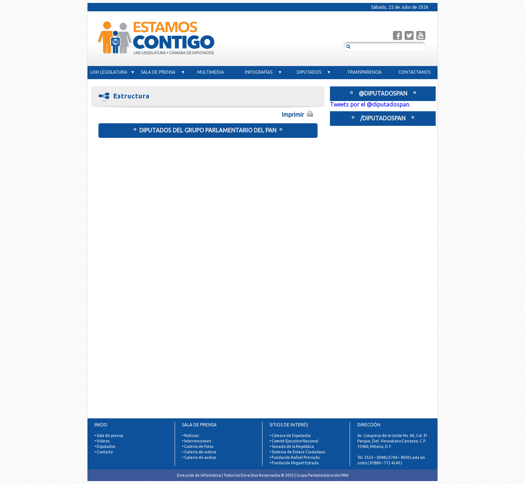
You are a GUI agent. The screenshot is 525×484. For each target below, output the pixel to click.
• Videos (101, 441)
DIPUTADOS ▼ (314, 72)
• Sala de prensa (108, 435)
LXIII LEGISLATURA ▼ (112, 72)
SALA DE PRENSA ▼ (163, 72)
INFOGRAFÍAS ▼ (263, 72)
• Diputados (104, 446)
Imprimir (303, 114)
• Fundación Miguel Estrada (294, 463)
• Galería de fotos (197, 446)
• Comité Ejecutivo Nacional (293, 441)
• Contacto (103, 452)
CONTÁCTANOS (414, 72)
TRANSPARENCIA (364, 72)
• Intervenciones (196, 441)
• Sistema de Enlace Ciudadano (297, 452)
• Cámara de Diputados (290, 435)
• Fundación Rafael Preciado (294, 457)
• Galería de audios (199, 457)
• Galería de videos (199, 452)
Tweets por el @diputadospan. (370, 104)
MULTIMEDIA (213, 72)
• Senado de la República (291, 446)
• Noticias (190, 435)
